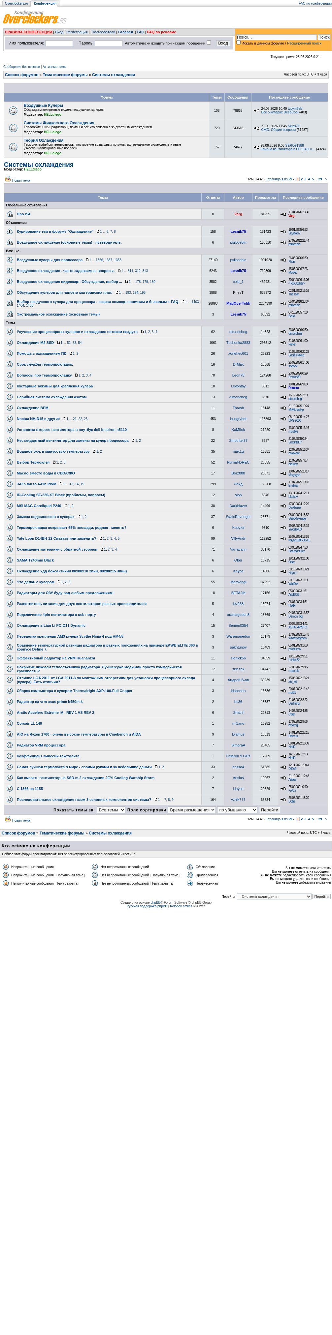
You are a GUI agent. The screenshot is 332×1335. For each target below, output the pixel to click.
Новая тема (21, 180)
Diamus (238, 734)
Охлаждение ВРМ (33, 408)
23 (85, 419)
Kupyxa (238, 528)
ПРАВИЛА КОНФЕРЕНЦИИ (28, 32)
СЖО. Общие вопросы (278, 130)
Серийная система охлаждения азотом (51, 397)
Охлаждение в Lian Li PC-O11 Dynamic (51, 625)
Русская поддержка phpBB (147, 906)
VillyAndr (238, 538)
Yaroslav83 (294, 529)
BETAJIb (238, 593)
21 (75, 419)
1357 (108, 260)
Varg (238, 214)
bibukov (292, 464)
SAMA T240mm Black (35, 560)
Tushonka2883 (238, 343)
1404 (20, 305)
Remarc (293, 388)
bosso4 (238, 767)
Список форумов (21, 75)
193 (128, 292)
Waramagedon (238, 636)
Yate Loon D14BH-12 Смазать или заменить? (56, 538)
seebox (292, 366)
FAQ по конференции (315, 3)
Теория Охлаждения (44, 140)
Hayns (238, 789)
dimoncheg (238, 332)
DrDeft (292, 769)
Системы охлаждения (113, 75)
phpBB (155, 902)
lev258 (238, 604)
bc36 (238, 702)
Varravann (238, 549)
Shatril (238, 712)
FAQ (140, 32)
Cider (291, 714)
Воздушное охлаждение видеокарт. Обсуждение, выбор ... (69, 282)
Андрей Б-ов (238, 680)
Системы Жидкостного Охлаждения (59, 123)
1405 (29, 305)
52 (69, 343)
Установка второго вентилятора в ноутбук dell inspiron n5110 (72, 430)
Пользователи (103, 32)
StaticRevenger (238, 517)
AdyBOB (293, 594)
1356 (99, 260)
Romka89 (294, 377)
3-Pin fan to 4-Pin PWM (36, 484)
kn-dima (293, 486)
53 (74, 343)
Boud (291, 316)
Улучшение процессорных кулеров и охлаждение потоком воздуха (77, 332)
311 (130, 271)
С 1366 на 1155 (30, 789)
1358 (117, 260)
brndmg (293, 725)
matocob (293, 671)
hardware (294, 453)
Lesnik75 (238, 231)
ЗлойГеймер (296, 355)
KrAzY (292, 790)
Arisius (238, 778)
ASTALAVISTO (297, 627)
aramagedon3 (238, 615)
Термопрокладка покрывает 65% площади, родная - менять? (71, 528)
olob (238, 495)
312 (138, 271)
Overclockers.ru (16, 3)
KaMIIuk (238, 430)
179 (145, 282)
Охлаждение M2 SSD (35, 343)
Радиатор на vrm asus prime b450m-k (50, 702)
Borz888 (238, 473)
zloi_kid (292, 681)
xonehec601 (238, 353)
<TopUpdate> (296, 283)
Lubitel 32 (293, 660)
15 (82, 484)
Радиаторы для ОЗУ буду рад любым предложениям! (65, 593)
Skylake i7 (294, 233)
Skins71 (294, 126)
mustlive (293, 431)
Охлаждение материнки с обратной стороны (57, 549)
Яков (291, 261)
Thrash (238, 408)
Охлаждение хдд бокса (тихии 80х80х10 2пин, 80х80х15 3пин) (72, 571)
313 (145, 271)
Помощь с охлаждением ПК (41, 353)
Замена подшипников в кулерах (45, 517)
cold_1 (238, 282)
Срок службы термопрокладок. (45, 364)
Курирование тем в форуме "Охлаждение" (55, 231)
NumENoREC (238, 462)
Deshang (293, 703)
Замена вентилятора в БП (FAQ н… (288, 149)
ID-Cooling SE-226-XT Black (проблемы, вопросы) (61, 495)
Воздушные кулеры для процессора (50, 260)
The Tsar (293, 294)
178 (138, 282)
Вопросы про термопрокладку (44, 375)
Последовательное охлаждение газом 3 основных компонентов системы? (84, 800)
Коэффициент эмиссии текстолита (48, 756)
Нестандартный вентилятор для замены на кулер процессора (73, 440)
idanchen (238, 691)
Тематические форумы (65, 75)
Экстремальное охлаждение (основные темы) (58, 314)
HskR (291, 605)
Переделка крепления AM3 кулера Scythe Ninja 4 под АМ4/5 (70, 636)
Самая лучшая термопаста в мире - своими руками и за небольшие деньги (84, 767)
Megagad (294, 475)
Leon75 (238, 375)
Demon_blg (295, 616)
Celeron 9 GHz (238, 756)
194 (135, 292)
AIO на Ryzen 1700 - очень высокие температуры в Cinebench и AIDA (79, 734)
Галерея (125, 32)
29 (320, 179)
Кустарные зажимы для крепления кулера (55, 386)
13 (71, 484)
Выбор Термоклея (33, 462)
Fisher (292, 344)
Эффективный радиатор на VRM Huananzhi (56, 658)
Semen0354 (238, 625)
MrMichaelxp (296, 409)
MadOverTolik (238, 303)
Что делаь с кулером (35, 582)
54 (80, 343)
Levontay (238, 386)
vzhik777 (238, 800)
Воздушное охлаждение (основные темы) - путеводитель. (69, 242)
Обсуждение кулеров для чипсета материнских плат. (64, 292)
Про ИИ (23, 214)
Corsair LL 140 (29, 723)
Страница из (279, 179)
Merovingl (238, 582)
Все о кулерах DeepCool (279, 112)
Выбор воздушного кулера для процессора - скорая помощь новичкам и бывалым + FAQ (97, 302)
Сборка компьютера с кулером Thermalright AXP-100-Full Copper (74, 691)
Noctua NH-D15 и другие (38, 419)
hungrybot (238, 419)
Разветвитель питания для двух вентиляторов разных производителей (82, 604)
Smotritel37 (238, 440)
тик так (238, 669)
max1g (238, 451)
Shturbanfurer (296, 551)
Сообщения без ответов (21, 67)
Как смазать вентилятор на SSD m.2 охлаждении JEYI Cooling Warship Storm (85, 778)
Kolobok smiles (181, 906)
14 (77, 484)
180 (152, 282)
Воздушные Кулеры (43, 105)
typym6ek (295, 108)
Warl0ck (293, 584)
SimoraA (238, 745)
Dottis (291, 801)
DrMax (238, 364)
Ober (238, 560)
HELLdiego (52, 114)
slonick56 (238, 658)
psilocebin (238, 242)
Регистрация (76, 32)
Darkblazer (238, 506)
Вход (59, 32)
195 (143, 292)
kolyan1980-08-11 (299, 540)
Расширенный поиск (304, 43)
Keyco (238, 571)
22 (80, 419)
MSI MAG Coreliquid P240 (39, 506)
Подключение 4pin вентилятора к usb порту (56, 615)
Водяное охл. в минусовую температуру (53, 451)
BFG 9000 (294, 420)
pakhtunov (238, 647)
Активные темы (54, 67)
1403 (195, 302)
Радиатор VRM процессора (41, 745)
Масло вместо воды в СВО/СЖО (46, 473)
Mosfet (292, 272)
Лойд (238, 484)
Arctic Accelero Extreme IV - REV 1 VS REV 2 (55, 712)
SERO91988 (294, 145)
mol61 (292, 692)
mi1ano (238, 723)
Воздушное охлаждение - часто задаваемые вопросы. (66, 271)
